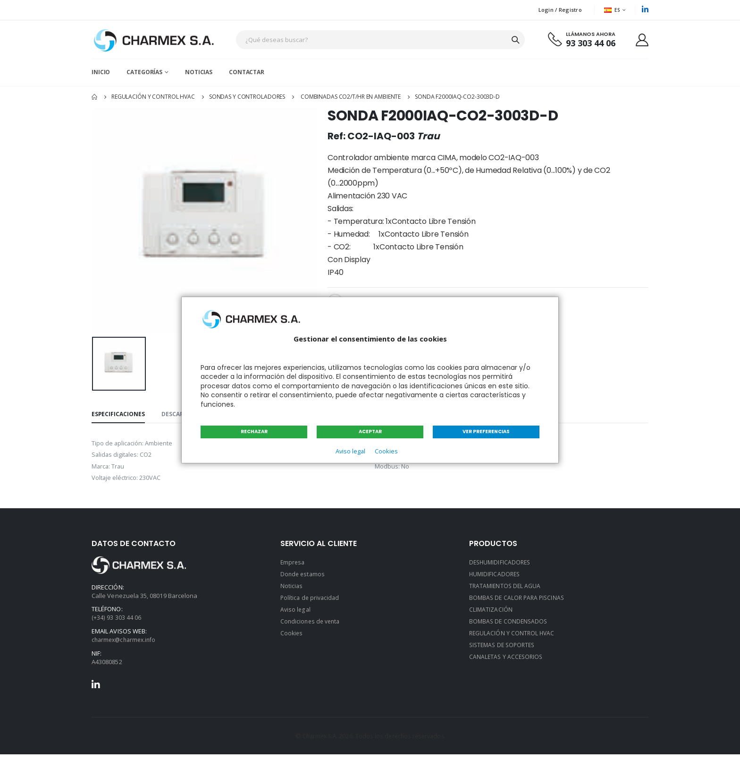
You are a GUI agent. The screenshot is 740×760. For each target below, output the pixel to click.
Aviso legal (349, 451)
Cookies (387, 451)
